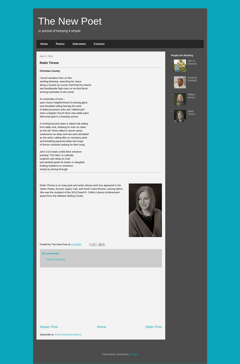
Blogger (133, 354)
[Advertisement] (101, 295)
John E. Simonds (192, 62)
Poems (60, 43)
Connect (99, 43)
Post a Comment (55, 259)
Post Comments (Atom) (68, 334)
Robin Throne (191, 112)
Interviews (79, 43)
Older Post (153, 327)
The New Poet (70, 21)
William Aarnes (191, 96)
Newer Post (49, 327)
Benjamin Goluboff (193, 79)
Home (44, 43)
